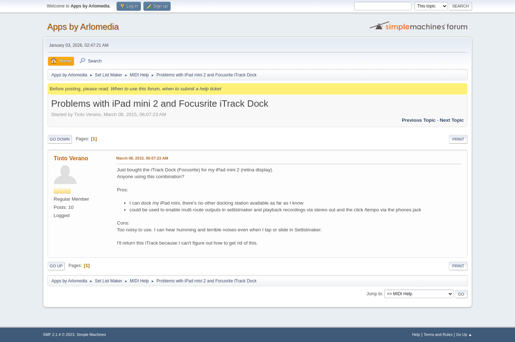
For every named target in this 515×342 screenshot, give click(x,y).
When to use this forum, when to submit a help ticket (166, 88)
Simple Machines (91, 334)
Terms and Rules (438, 334)
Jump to (374, 293)
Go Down (60, 139)
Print (458, 139)
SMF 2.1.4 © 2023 (58, 334)
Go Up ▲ (464, 334)
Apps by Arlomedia (83, 26)
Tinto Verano (71, 158)
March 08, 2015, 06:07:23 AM (142, 158)
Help (416, 334)
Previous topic (419, 120)
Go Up (56, 266)
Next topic (452, 120)
